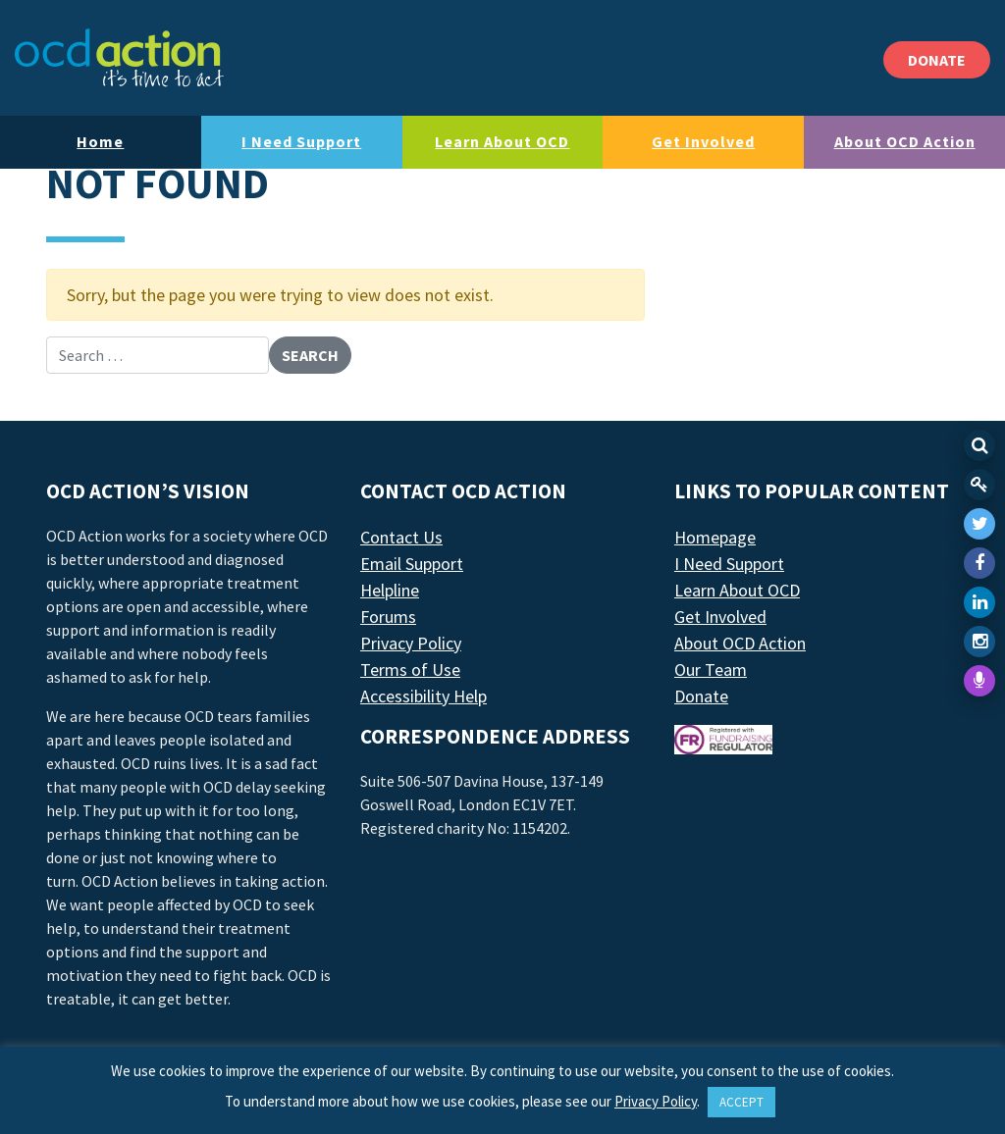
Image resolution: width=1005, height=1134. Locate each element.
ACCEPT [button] (741, 1102)
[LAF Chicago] (119, 58)
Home (100, 141)
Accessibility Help (423, 696)
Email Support (411, 563)
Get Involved (703, 141)
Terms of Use (410, 669)
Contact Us (401, 537)
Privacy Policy (410, 643)
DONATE (937, 60)
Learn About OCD (502, 141)
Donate (701, 696)
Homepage (715, 537)
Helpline (389, 590)
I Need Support (301, 141)
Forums (388, 616)
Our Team (710, 669)
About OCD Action (905, 141)
